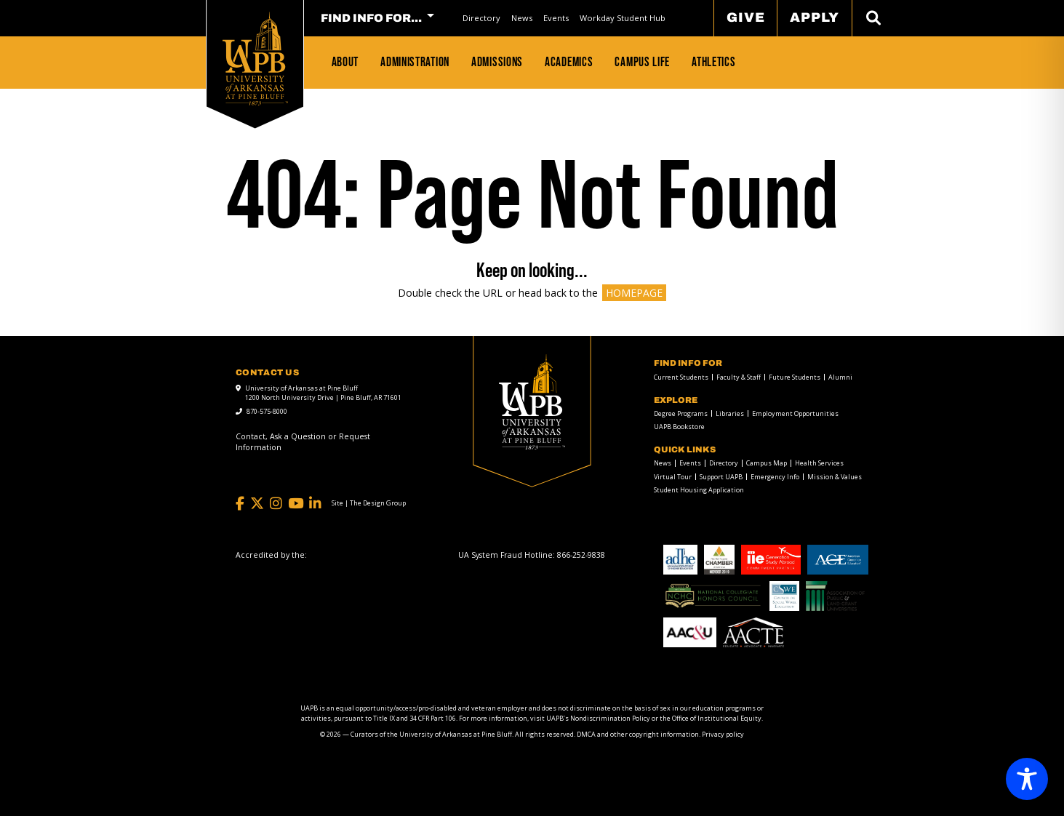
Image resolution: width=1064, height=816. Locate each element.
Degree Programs (681, 413)
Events (556, 18)
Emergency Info (775, 476)
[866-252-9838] (581, 555)
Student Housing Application (699, 490)
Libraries (730, 413)
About (345, 62)
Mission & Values (834, 476)
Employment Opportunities (795, 413)
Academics (569, 62)
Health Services (819, 463)
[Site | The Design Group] (369, 503)
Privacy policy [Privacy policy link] (723, 734)
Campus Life (642, 62)
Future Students (794, 377)
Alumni (840, 377)
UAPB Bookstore (679, 426)
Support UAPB (721, 476)
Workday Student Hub (622, 18)
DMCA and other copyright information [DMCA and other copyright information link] (638, 734)
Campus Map (766, 463)
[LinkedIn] (315, 504)
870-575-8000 (267, 411)
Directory (481, 18)
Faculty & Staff (738, 377)
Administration (414, 62)
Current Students (681, 377)
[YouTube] (295, 504)
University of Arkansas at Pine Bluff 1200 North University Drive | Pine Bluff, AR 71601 (323, 393)
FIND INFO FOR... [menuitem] (371, 18)
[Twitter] (257, 504)
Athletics (713, 62)
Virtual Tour (673, 476)
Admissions (497, 62)
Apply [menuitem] (814, 17)
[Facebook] (240, 504)
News (521, 18)
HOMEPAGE (634, 293)
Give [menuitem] (746, 17)
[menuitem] (481, 18)
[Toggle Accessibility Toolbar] (1026, 778)
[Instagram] (276, 504)
